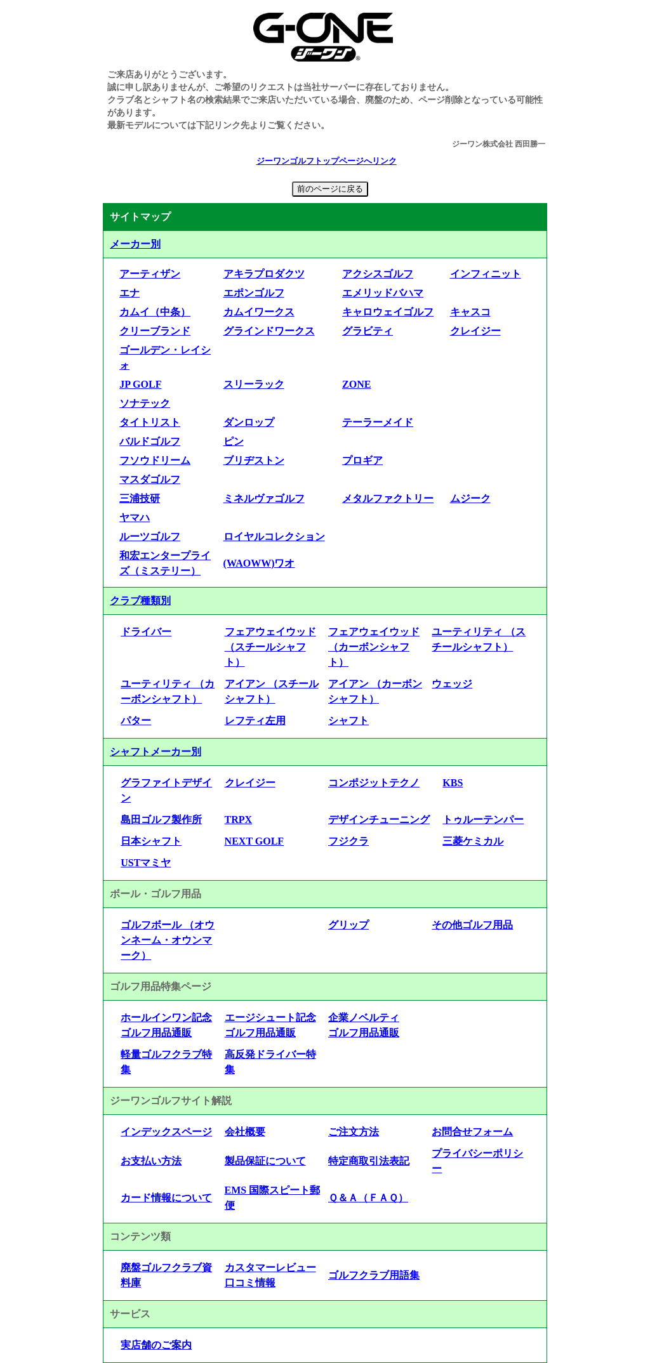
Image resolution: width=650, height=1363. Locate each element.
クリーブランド (154, 331)
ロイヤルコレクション (274, 536)
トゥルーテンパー (483, 819)
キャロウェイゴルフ (388, 311)
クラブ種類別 (140, 600)
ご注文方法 (353, 1131)
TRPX (239, 819)
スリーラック (253, 384)
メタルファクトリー (388, 498)
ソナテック (144, 403)
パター (136, 720)
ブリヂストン (253, 460)
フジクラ (348, 841)
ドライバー (146, 631)
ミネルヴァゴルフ (264, 498)
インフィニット (485, 273)
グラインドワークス (269, 331)
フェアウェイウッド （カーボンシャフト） (374, 647)
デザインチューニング (379, 819)
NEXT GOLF (254, 841)
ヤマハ (134, 517)
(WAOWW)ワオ (259, 563)
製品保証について (265, 1161)
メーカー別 (135, 244)
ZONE (356, 384)
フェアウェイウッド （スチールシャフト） (270, 647)
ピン (233, 441)
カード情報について (166, 1197)
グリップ (348, 924)
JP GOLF (140, 384)
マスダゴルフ (149, 479)
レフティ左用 (255, 720)
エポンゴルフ (253, 292)
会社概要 (245, 1131)
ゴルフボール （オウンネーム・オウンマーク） (168, 940)
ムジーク (470, 498)
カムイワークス (259, 311)
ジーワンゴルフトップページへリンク (326, 161)
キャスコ (470, 311)
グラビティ (367, 331)
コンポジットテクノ (374, 782)
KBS (452, 782)
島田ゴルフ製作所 (161, 819)
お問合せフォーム (472, 1131)
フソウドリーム (154, 460)
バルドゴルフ (149, 441)
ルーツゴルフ (149, 536)
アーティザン (149, 273)
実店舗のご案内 (156, 1345)
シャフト (348, 720)
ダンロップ (248, 422)
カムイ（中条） (154, 311)
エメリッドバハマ (382, 292)
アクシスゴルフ (377, 273)
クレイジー (475, 331)
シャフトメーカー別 (155, 751)
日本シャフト (151, 841)
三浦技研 (139, 498)
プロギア (362, 460)
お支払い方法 (151, 1161)
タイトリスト (149, 422)
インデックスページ (166, 1131)
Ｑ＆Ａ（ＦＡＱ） (368, 1197)
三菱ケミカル (472, 841)
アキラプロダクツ (264, 273)
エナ (129, 292)
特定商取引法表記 (368, 1161)
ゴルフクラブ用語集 (374, 1275)
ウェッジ (452, 683)
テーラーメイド (377, 422)
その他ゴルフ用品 (472, 924)
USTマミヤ (146, 862)
